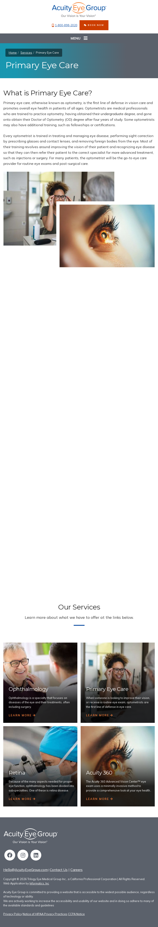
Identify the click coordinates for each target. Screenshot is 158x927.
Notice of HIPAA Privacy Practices (45, 914)
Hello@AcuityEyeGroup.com (25, 869)
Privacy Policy (12, 914)
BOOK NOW (94, 25)
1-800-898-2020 (64, 25)
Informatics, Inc (39, 883)
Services (26, 52)
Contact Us (59, 869)
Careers (76, 869)
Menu (79, 38)
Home (13, 52)
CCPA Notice (76, 914)
